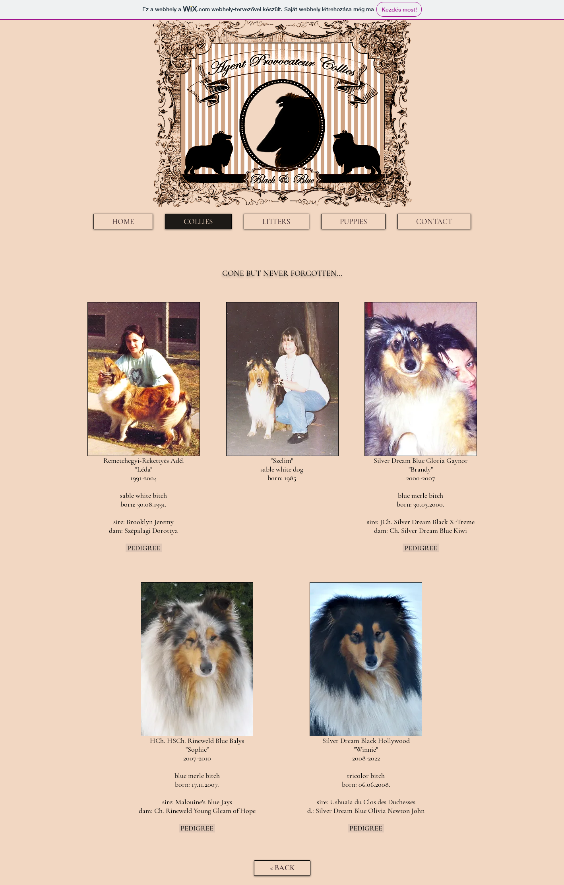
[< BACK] (282, 868)
